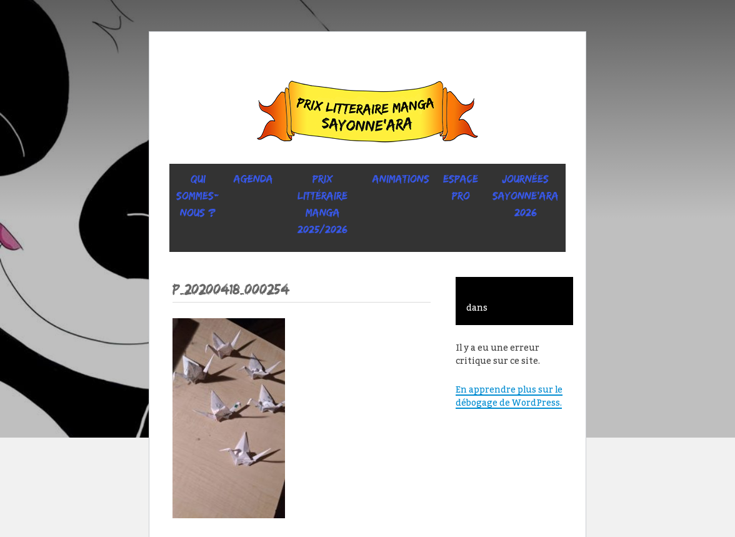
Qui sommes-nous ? (197, 196)
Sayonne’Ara (367, 114)
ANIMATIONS (400, 179)
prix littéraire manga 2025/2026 (323, 204)
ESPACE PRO (460, 187)
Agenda (253, 179)
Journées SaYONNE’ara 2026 (525, 196)
